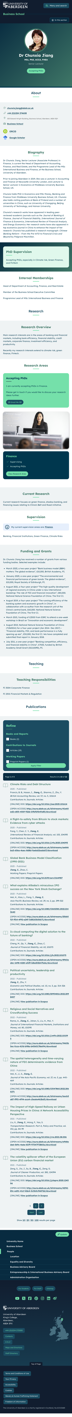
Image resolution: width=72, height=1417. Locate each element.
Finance (49, 528)
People (10, 1254)
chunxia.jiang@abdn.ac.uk (20, 109)
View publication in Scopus (34, 926)
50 (32, 1223)
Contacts (9, 1340)
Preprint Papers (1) (19, 763)
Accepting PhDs (36, 71)
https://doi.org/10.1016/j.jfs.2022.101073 (46, 957)
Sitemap (51, 1292)
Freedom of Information (15, 1405)
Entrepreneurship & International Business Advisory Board (39, 1275)
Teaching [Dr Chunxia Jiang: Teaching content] (36, 665)
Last (42, 1214)
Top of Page (36, 1368)
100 (37, 1223)
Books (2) (14, 740)
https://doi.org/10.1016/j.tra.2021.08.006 (46, 1139)
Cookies (8, 1394)
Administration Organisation (24, 1280)
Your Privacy (10, 1383)
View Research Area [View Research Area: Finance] (18, 475)
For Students (22, 1292)
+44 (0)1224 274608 (17, 114)
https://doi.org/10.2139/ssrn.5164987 (44, 879)
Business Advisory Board (22, 1270)
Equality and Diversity (21, 1264)
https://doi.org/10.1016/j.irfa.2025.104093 (47, 844)
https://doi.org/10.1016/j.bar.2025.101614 (46, 806)
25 (28, 1223)
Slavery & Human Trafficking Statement (21, 1400)
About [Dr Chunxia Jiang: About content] (36, 94)
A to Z (7, 1346)
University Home (15, 1244)
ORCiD (12, 132)
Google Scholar (17, 138)
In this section (60, 20)
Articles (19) (16, 752)
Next (32, 1214)
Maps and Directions (13, 1351)
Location (14, 1259)
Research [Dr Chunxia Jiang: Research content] (36, 312)
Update (62, 1237)
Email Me (14, 403)
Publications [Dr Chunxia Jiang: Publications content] (36, 708)
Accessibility (10, 1388)
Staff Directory (11, 1357)
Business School (14, 14)
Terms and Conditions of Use (17, 1377)
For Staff (38, 1292)
